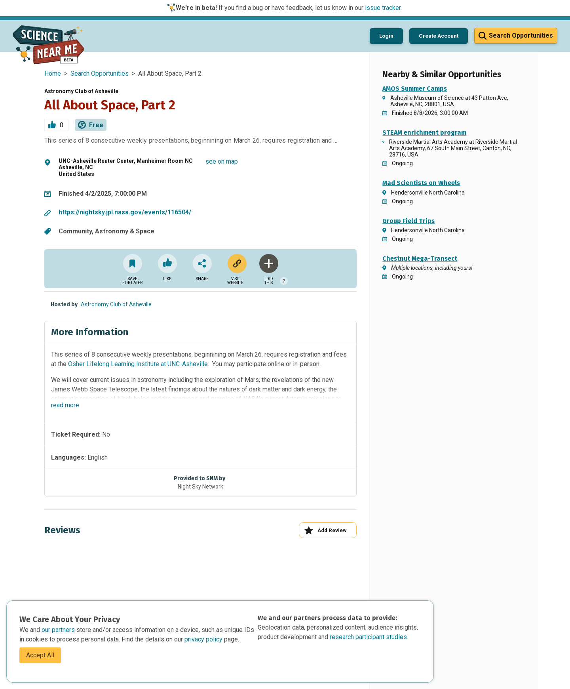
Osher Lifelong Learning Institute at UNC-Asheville (138, 364)
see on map (221, 161)
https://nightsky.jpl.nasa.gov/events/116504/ (125, 212)
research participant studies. (369, 637)
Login (386, 35)
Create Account (438, 35)
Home (52, 73)
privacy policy (204, 639)
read (65, 405)
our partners (59, 630)
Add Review (325, 530)
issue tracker (383, 7)
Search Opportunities (99, 73)
